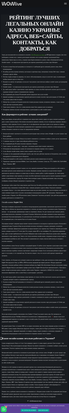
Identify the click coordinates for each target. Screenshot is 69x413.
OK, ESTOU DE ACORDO (29, 410)
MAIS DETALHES (43, 410)
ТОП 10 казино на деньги (38, 55)
